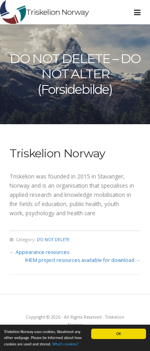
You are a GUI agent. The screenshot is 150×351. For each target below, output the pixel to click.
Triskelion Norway (57, 12)
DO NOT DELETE (53, 239)
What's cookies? (65, 345)
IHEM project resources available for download (79, 260)
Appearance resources (42, 252)
